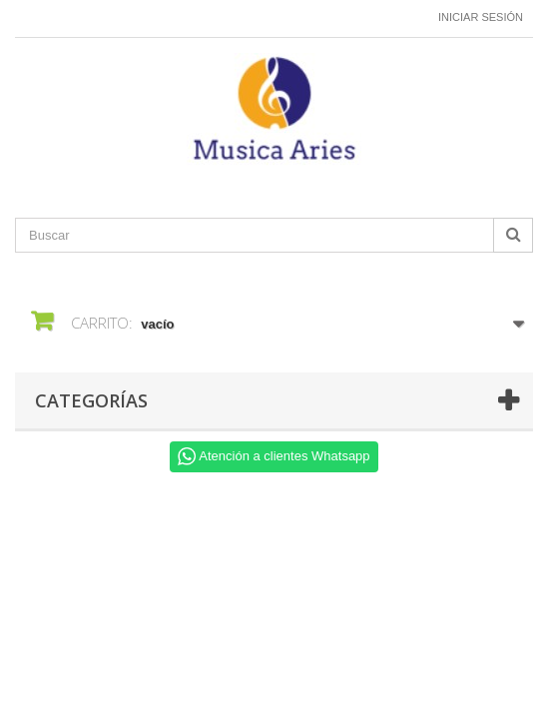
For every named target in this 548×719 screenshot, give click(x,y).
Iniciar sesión (480, 17)
